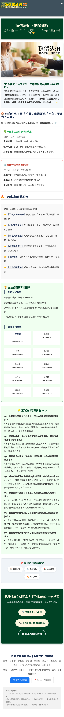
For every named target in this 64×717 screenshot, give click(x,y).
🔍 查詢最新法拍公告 (32, 612)
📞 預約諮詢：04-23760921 (32, 623)
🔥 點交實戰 (32, 577)
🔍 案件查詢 (32, 569)
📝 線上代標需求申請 (32, 634)
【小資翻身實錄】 (15, 246)
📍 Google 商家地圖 (42, 680)
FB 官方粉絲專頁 (20, 680)
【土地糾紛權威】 (15, 236)
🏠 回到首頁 (15, 569)
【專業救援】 (13, 257)
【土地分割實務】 (15, 267)
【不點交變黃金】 (15, 225)
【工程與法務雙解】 (16, 214)
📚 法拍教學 (49, 569)
